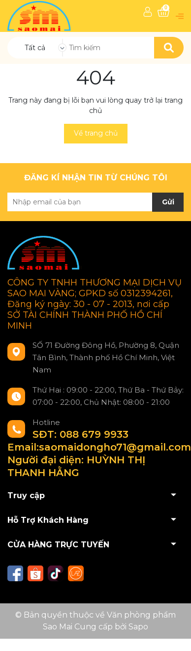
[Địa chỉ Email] (95, 202)
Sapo (138, 626)
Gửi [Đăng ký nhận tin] (168, 202)
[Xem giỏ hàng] (163, 12)
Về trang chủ (96, 133)
